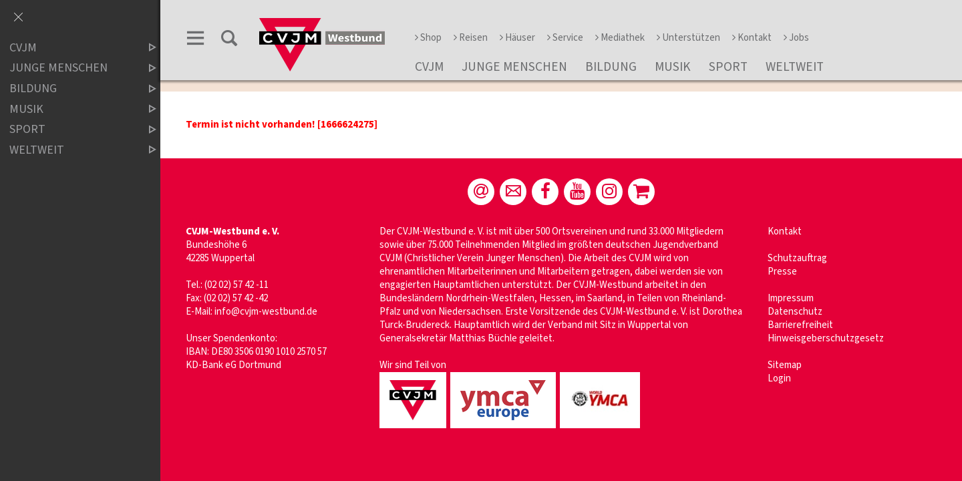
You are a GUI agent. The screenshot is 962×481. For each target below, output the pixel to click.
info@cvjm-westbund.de (265, 312)
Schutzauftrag (797, 258)
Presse (782, 272)
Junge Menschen (514, 66)
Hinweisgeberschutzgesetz (826, 338)
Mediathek (620, 38)
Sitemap (785, 365)
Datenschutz (795, 312)
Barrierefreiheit (800, 325)
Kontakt (752, 38)
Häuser (517, 38)
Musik (673, 66)
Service (565, 38)
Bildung (611, 66)
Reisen (471, 38)
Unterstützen (688, 38)
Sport (728, 66)
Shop (428, 38)
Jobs (796, 38)
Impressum (791, 298)
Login (779, 378)
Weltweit (795, 66)
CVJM (429, 66)
